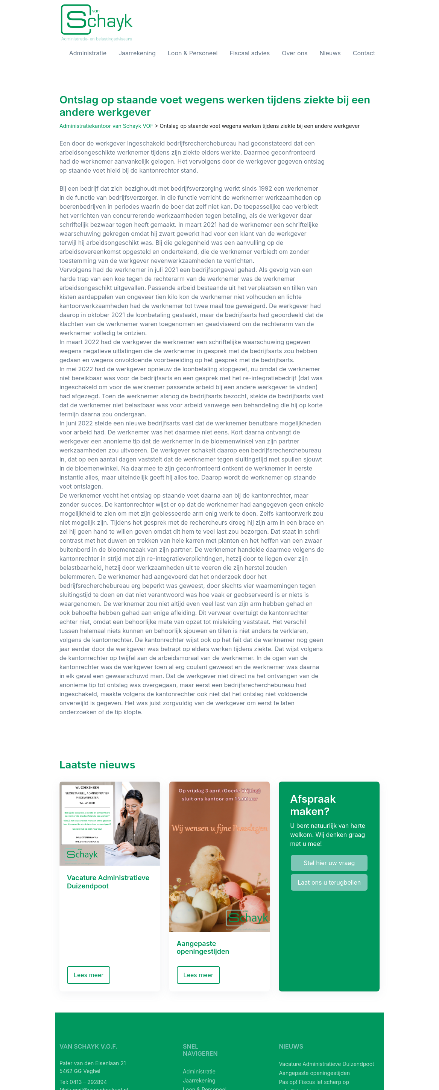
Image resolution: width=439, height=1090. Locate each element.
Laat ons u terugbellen (329, 882)
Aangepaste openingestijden (314, 1073)
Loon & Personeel (193, 53)
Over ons (294, 53)
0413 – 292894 (88, 1082)
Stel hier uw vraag (329, 863)
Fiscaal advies (249, 53)
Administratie (87, 53)
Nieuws (329, 53)
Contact (364, 53)
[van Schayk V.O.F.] (97, 23)
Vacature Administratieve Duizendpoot (326, 1064)
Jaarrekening (137, 53)
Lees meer (88, 975)
